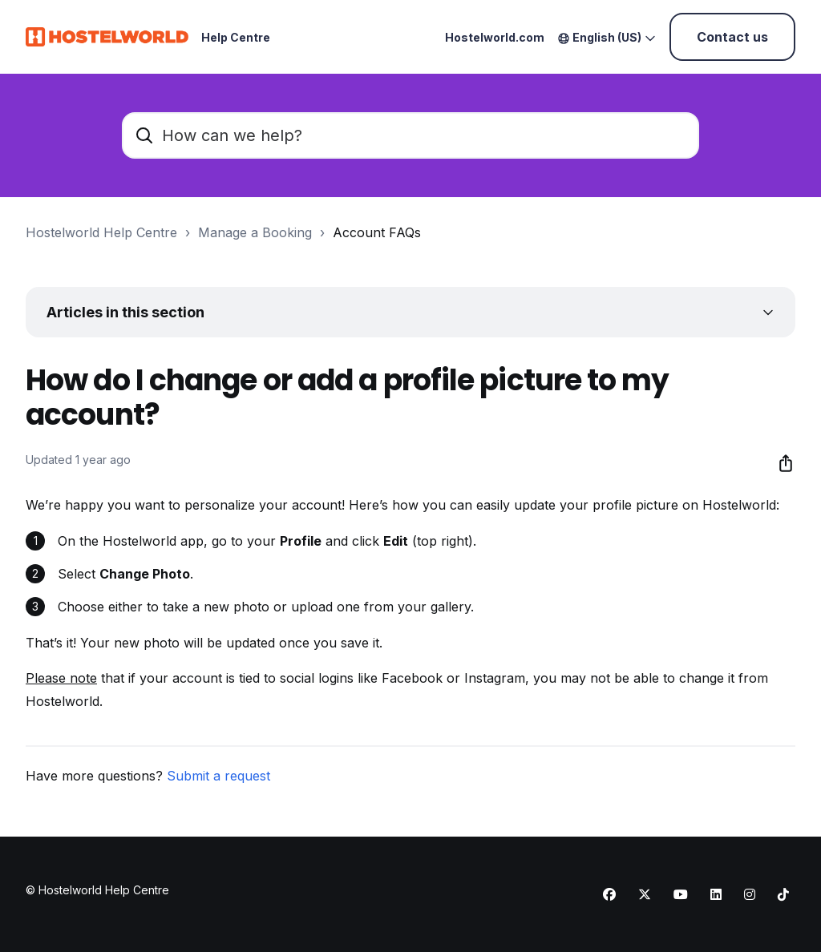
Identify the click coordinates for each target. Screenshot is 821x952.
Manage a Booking (255, 232)
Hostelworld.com (494, 37)
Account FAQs (377, 232)
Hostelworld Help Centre (101, 232)
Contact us (732, 37)
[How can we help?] (410, 135)
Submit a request (218, 776)
